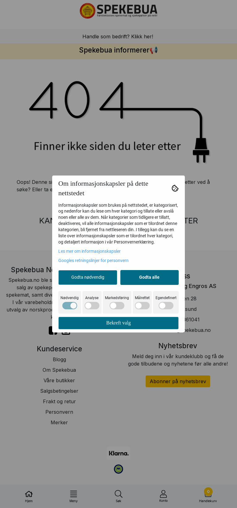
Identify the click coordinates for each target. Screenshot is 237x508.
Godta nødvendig (87, 277)
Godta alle (149, 277)
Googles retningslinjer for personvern (93, 260)
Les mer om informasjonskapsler (89, 251)
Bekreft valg (118, 322)
